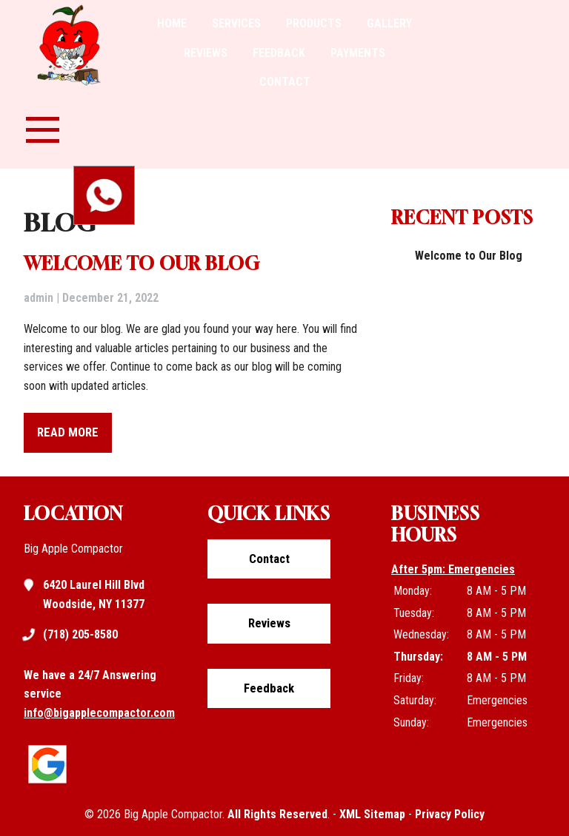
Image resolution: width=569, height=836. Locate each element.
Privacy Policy (450, 814)
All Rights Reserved (277, 814)
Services (236, 23)
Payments (357, 53)
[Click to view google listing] (51, 784)
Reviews (205, 53)
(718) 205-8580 (80, 634)
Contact (284, 82)
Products (314, 23)
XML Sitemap (372, 814)
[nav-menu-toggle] (42, 127)
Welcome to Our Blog (142, 263)
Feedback (279, 53)
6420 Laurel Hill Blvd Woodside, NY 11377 (93, 593)
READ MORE (68, 432)
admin (38, 298)
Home (172, 23)
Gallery (389, 23)
